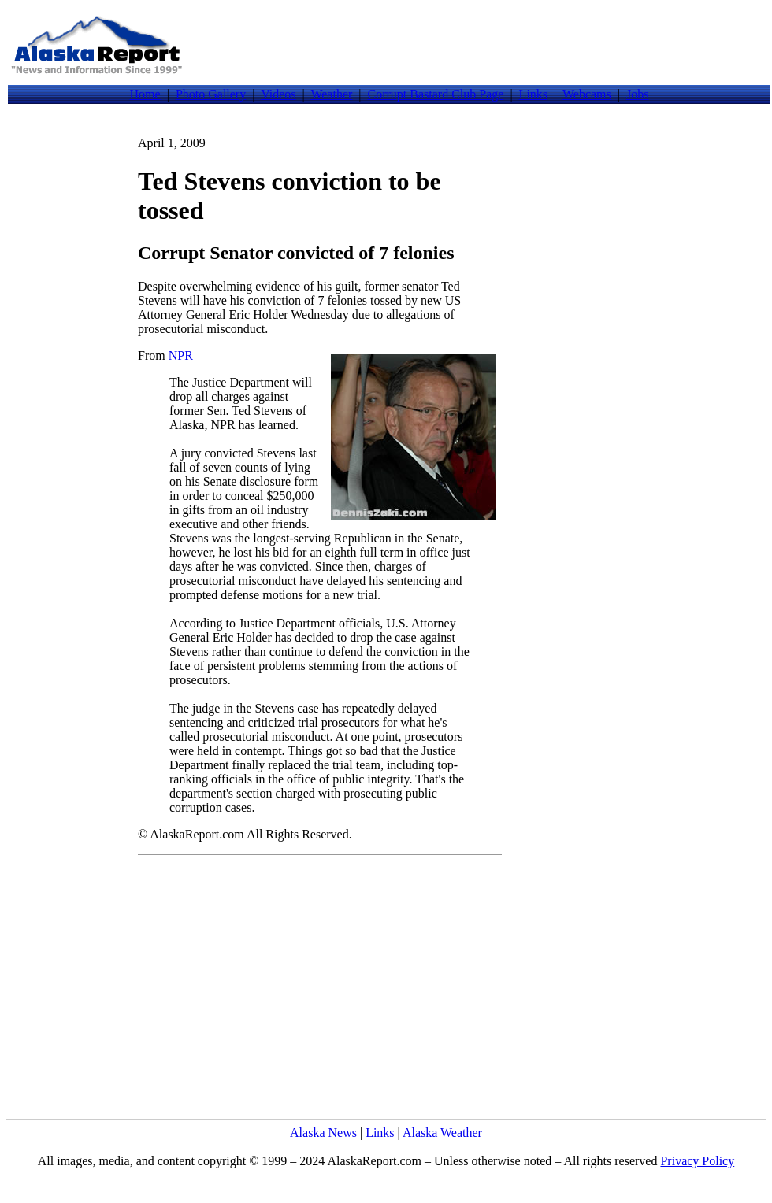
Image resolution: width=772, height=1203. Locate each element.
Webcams (586, 94)
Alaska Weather (442, 1132)
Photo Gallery (211, 94)
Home (145, 94)
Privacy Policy (697, 1161)
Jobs (637, 94)
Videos (278, 94)
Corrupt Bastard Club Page (436, 94)
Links (533, 94)
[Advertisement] (479, 44)
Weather (331, 94)
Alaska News (323, 1132)
